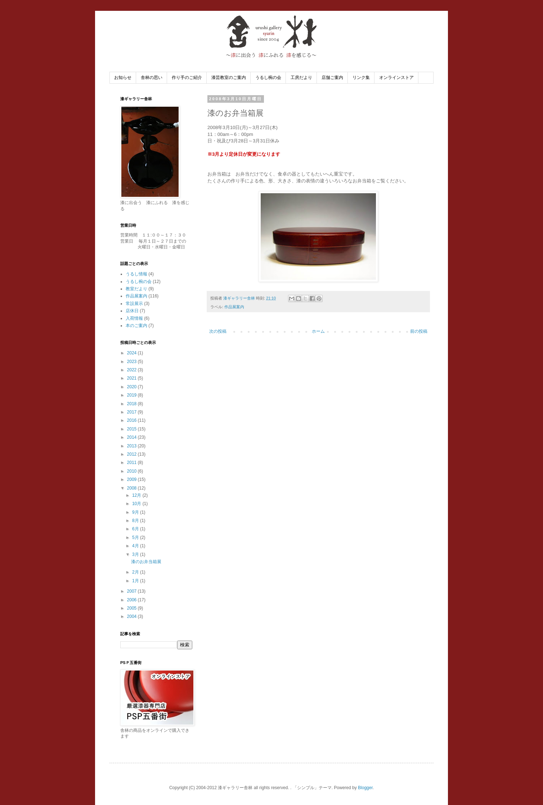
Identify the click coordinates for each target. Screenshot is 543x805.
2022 (132, 369)
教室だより (136, 288)
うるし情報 (136, 274)
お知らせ (122, 77)
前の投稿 (418, 331)
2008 (132, 488)
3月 (136, 554)
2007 (132, 591)
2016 (132, 420)
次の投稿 (217, 331)
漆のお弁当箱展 (146, 561)
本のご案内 (136, 325)
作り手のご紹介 (187, 77)
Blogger (365, 787)
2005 (132, 608)
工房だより (301, 77)
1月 (136, 580)
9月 (136, 512)
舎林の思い (151, 77)
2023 (132, 361)
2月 (136, 572)
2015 (132, 429)
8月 (136, 520)
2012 (132, 454)
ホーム (318, 331)
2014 (132, 437)
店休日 (132, 310)
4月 (136, 545)
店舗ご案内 (332, 77)
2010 (132, 471)
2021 (132, 378)
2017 (132, 412)
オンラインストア (396, 77)
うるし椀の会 (268, 77)
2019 (132, 395)
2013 (132, 445)
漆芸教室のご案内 (228, 77)
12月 (137, 495)
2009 (132, 479)
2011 (132, 462)
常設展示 (134, 303)
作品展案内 (234, 307)
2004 (132, 616)
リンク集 (361, 77)
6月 (136, 528)
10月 (137, 503)
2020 (132, 386)
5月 (136, 537)
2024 (132, 352)
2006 (132, 599)
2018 (132, 403)
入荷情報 (134, 318)
